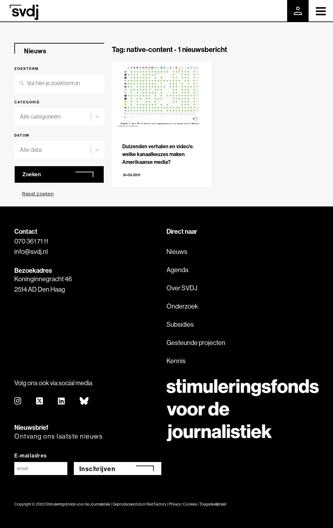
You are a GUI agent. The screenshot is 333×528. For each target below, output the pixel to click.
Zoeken (31, 174)
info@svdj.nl (31, 251)
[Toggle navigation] (321, 10)
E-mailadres (30, 455)
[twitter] (40, 401)
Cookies (190, 504)
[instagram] (18, 401)
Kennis (176, 361)
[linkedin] (61, 401)
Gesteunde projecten (195, 342)
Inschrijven (97, 469)
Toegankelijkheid (212, 504)
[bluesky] (84, 401)
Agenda (177, 270)
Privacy (175, 504)
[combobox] (55, 117)
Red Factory (156, 504)
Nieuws (176, 251)
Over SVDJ (181, 288)
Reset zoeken (38, 194)
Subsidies (180, 324)
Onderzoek (182, 306)
